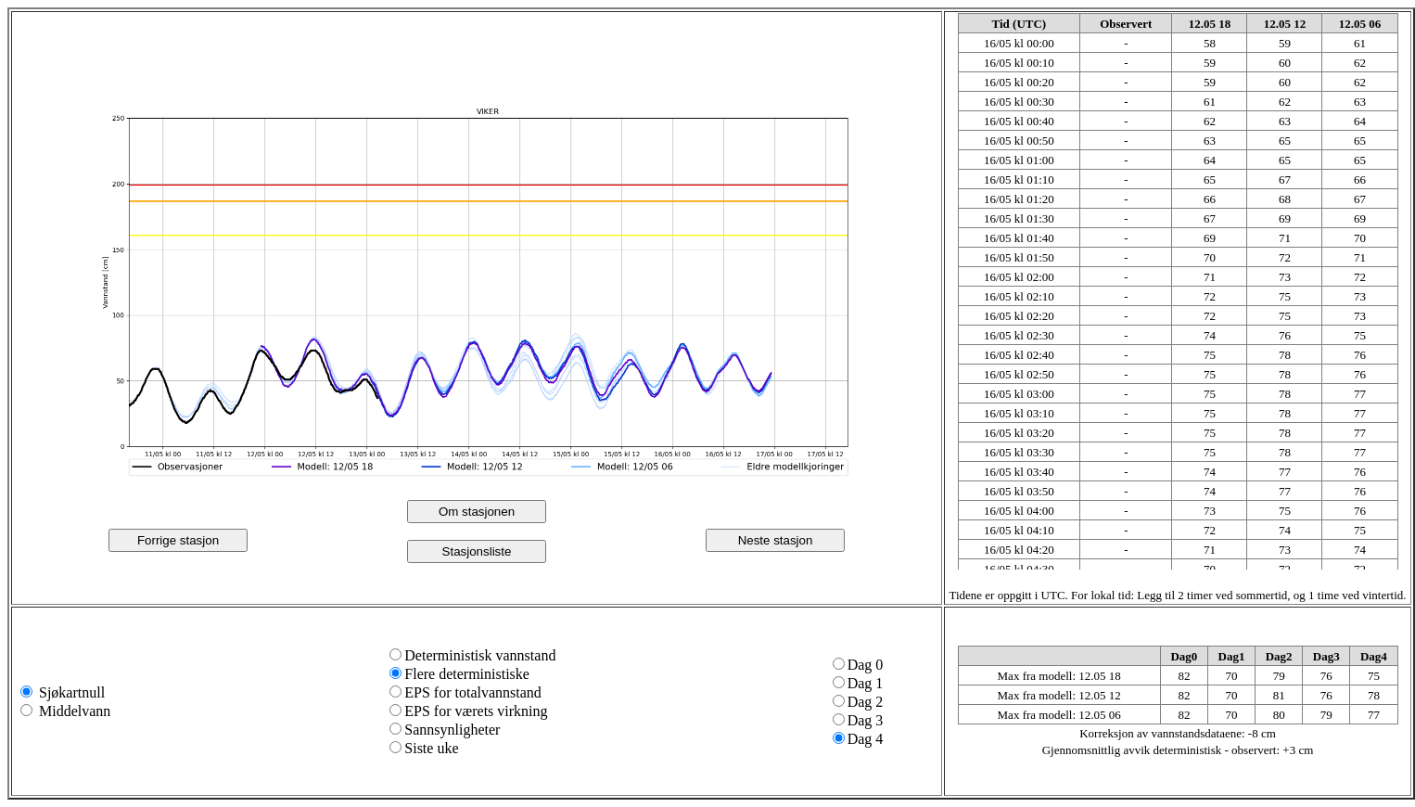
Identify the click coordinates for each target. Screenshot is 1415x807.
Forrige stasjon (178, 540)
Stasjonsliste (477, 551)
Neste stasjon (775, 540)
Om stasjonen (477, 512)
